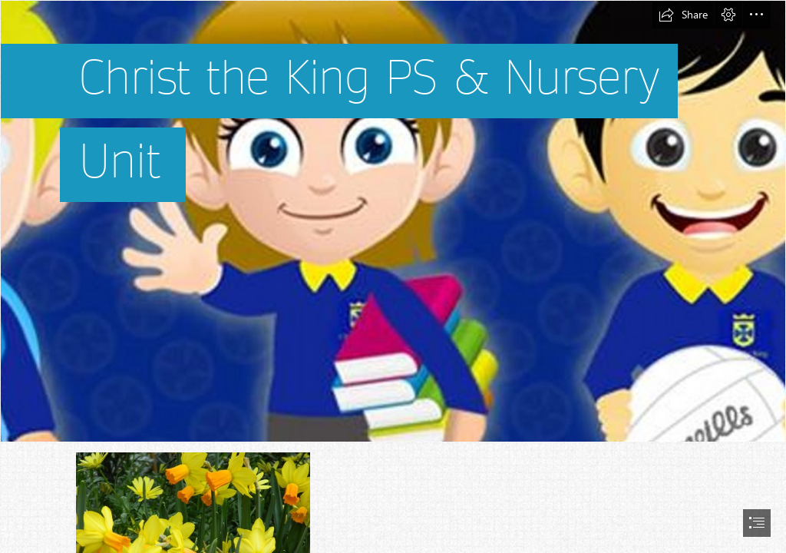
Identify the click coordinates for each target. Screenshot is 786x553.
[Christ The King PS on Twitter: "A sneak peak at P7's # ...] (393, 221)
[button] (683, 14)
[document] (393, 276)
